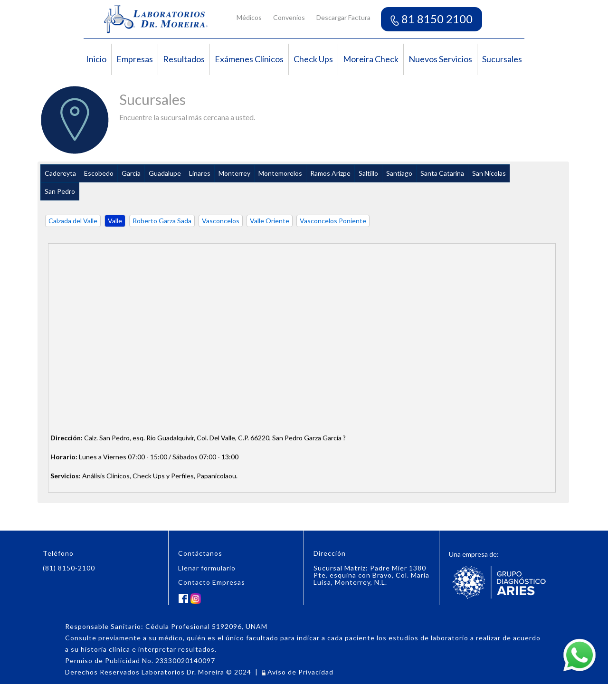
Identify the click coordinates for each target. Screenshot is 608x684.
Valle (115, 221)
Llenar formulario (207, 568)
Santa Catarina (442, 173)
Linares (199, 173)
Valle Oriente (269, 221)
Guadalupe (165, 173)
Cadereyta (60, 173)
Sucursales (502, 59)
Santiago (399, 173)
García (131, 173)
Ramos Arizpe (330, 173)
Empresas (134, 59)
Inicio (96, 59)
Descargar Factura (343, 17)
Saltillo (368, 173)
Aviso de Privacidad (297, 672)
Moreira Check (371, 59)
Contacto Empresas (211, 582)
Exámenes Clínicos (249, 59)
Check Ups (313, 59)
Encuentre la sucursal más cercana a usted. (187, 117)
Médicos (249, 17)
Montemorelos (280, 173)
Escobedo (99, 173)
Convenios (289, 17)
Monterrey (234, 173)
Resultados (184, 59)
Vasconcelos (220, 221)
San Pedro (60, 191)
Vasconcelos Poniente (333, 221)
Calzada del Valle (72, 221)
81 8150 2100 (431, 19)
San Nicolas (489, 173)
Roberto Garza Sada (162, 221)
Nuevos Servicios (440, 59)
